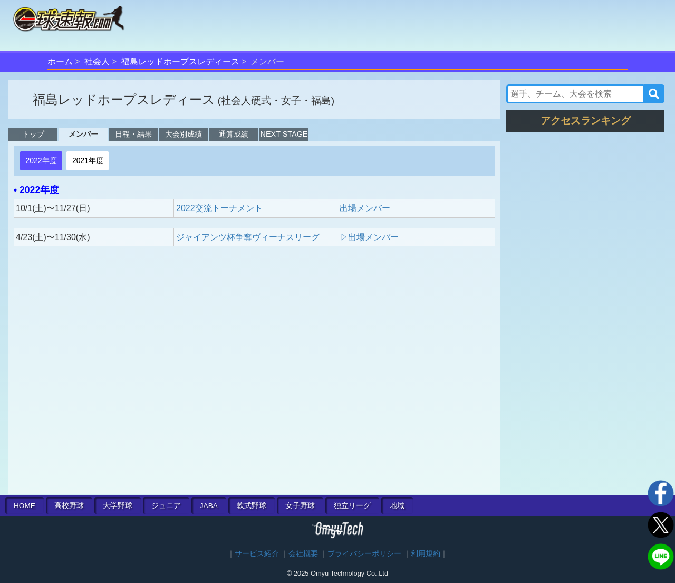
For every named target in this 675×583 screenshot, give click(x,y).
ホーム (60, 61)
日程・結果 (133, 134)
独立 (352, 506)
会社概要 (303, 554)
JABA (209, 506)
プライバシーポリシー (364, 554)
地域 (397, 506)
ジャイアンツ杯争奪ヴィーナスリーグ (248, 237)
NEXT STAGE (284, 134)
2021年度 (87, 160)
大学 (117, 506)
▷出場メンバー (369, 237)
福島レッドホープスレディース (180, 61)
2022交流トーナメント (219, 208)
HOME (24, 506)
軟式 (251, 506)
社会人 (97, 61)
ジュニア (166, 506)
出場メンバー (365, 208)
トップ (33, 134)
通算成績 (233, 134)
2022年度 (40, 160)
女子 (300, 506)
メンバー (83, 134)
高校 (69, 506)
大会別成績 (183, 134)
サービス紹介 (257, 554)
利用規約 (425, 554)
